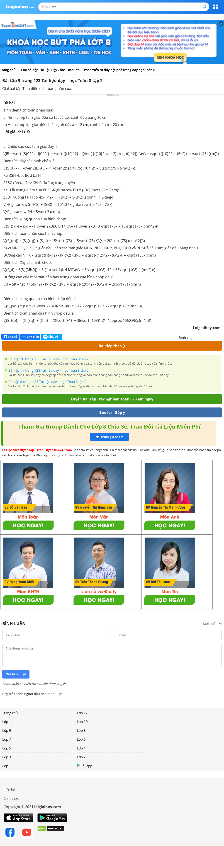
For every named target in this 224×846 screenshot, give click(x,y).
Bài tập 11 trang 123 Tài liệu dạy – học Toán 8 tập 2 (48, 370)
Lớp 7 (6, 739)
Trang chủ (10, 712)
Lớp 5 (6, 748)
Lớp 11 (7, 721)
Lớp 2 (81, 757)
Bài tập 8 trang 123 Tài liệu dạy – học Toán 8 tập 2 (47, 381)
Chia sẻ (10, 337)
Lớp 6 (81, 739)
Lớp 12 (82, 712)
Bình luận (30, 337)
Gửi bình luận (16, 674)
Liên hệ (9, 789)
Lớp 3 (6, 757)
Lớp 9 (6, 730)
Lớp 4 (81, 748)
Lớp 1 (6, 766)
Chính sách (12, 798)
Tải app (84, 765)
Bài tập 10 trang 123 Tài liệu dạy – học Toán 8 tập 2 (48, 359)
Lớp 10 (82, 721)
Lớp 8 (81, 730)
